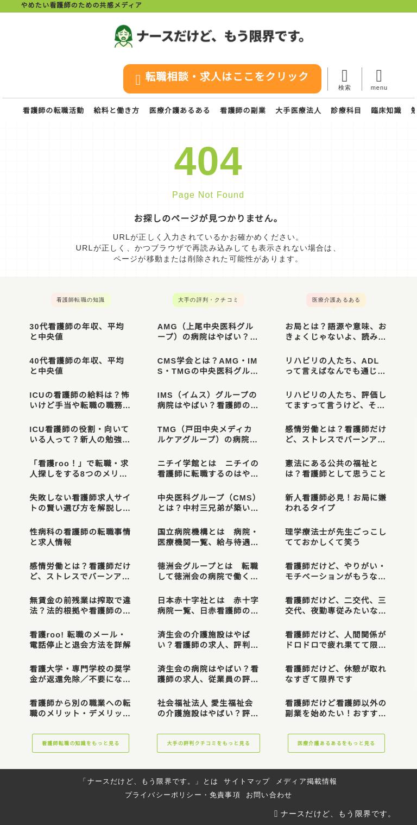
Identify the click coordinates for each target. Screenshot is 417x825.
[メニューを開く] (379, 79)
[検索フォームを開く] (344, 79)
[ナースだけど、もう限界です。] (208, 36)
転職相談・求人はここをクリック (221, 79)
